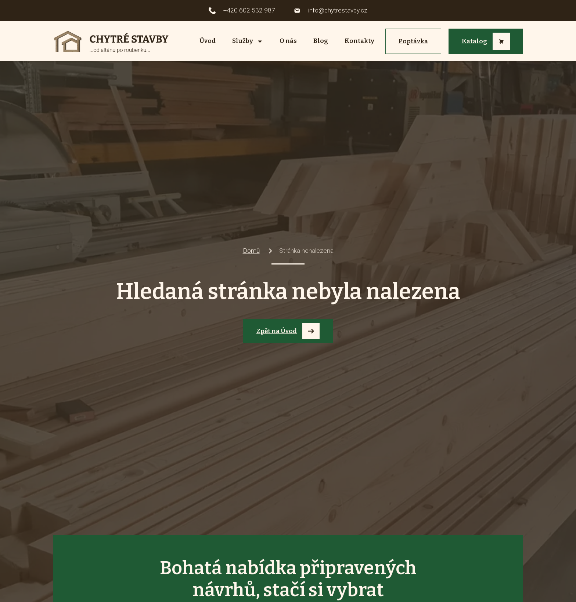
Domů (251, 250)
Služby (247, 41)
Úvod (207, 41)
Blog (320, 41)
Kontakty (359, 41)
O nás (288, 41)
